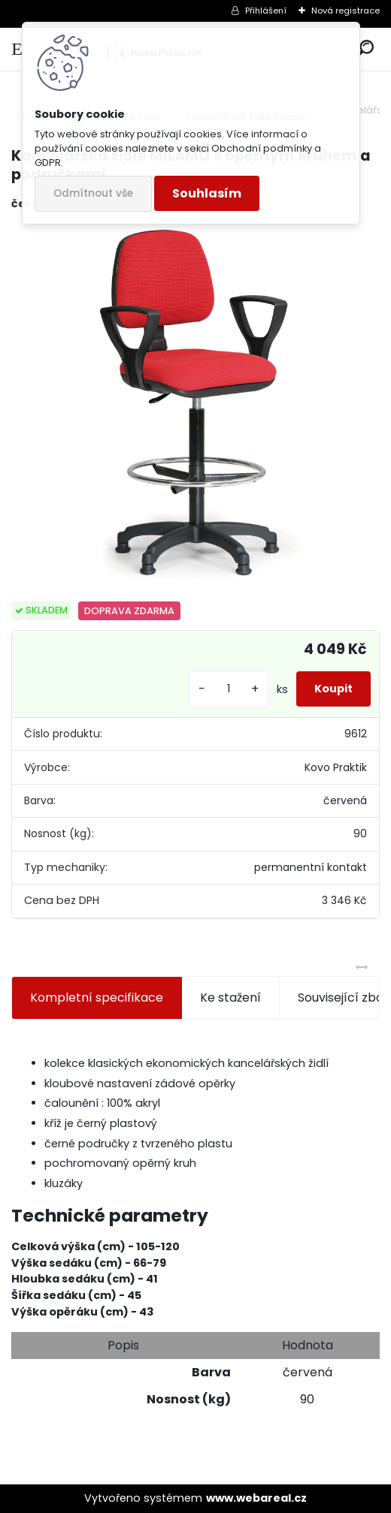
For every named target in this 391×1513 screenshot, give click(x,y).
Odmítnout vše (93, 193)
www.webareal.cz (256, 1497)
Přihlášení (265, 11)
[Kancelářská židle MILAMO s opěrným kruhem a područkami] (195, 407)
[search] (365, 49)
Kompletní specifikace (96, 997)
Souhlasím (206, 193)
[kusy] (228, 689)
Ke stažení (230, 997)
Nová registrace (345, 11)
